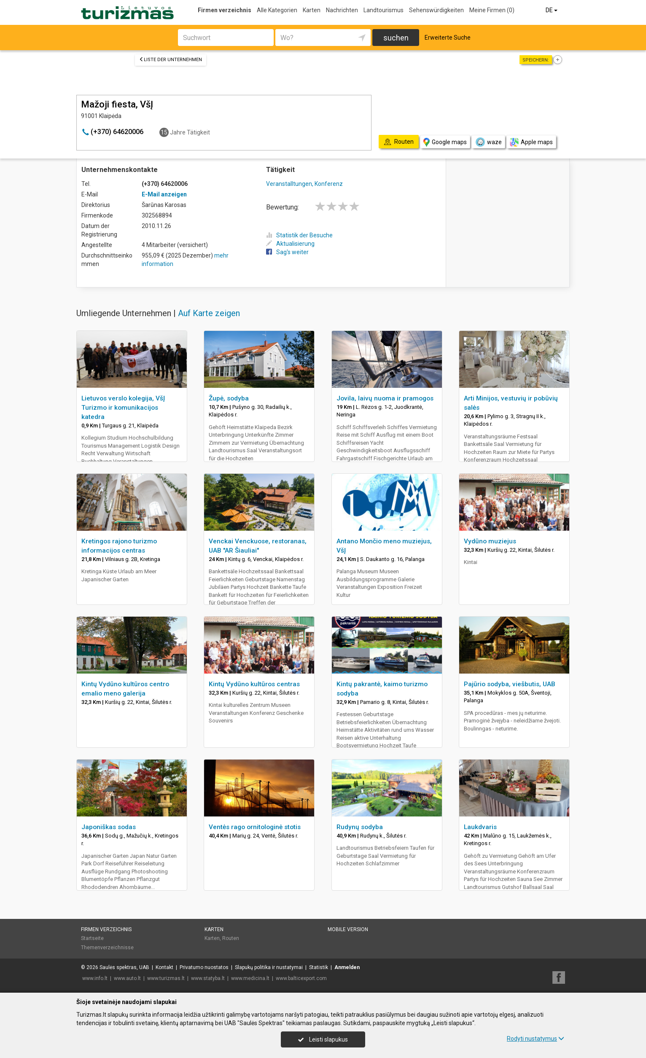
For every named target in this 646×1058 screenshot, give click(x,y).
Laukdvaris (480, 827)
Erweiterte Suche (448, 37)
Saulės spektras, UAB (124, 967)
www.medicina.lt (250, 978)
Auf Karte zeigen (209, 313)
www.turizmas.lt (166, 978)
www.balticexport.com (301, 978)
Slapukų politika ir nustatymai (269, 967)
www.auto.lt (127, 978)
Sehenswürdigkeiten (436, 10)
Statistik (318, 967)
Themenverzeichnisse (107, 948)
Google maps (445, 142)
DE (552, 10)
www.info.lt (95, 978)
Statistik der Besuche (299, 235)
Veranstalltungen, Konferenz (304, 183)
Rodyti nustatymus (535, 1038)
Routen (230, 938)
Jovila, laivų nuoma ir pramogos (384, 398)
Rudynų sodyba (359, 827)
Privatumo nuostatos (204, 967)
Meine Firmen (491, 10)
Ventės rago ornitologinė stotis (255, 827)
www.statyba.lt (208, 978)
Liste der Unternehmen (170, 59)
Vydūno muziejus (490, 541)
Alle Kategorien (277, 10)
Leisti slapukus (323, 1039)
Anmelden (347, 967)
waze (488, 142)
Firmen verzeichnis (224, 10)
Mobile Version (348, 929)
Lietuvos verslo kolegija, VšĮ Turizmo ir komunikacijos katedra (123, 408)
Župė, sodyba (229, 398)
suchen (396, 37)
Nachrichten (342, 10)
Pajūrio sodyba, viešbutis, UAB (509, 684)
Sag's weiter (287, 252)
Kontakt (164, 967)
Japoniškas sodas (108, 827)
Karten (311, 10)
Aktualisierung (290, 243)
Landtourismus (383, 10)
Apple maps (531, 142)
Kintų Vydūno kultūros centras (254, 684)
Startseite (92, 938)
